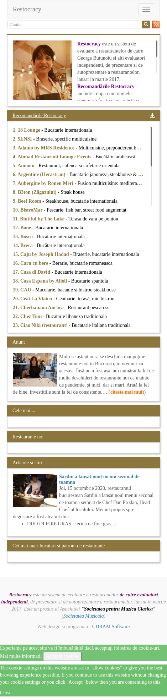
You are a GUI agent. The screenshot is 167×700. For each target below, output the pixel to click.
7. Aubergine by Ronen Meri (43, 183)
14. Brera (23, 245)
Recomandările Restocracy (39, 115)
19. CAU (22, 289)
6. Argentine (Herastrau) (40, 174)
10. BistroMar (28, 210)
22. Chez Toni (28, 316)
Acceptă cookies (62, 656)
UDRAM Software (111, 626)
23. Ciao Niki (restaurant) (41, 325)
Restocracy (27, 9)
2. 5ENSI (23, 139)
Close (5, 692)
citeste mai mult (127, 392)
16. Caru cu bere (31, 263)
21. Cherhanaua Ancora (39, 307)
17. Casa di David (32, 272)
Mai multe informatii (21, 656)
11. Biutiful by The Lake (39, 219)
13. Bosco (23, 236)
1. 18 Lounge (27, 130)
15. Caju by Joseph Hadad (41, 254)
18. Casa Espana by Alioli (40, 281)
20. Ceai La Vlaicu (33, 298)
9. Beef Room (27, 201)
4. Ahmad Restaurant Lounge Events (53, 156)
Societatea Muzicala (83, 616)
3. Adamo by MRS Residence (44, 148)
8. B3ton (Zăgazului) (35, 192)
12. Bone (22, 227)
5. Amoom (24, 165)
